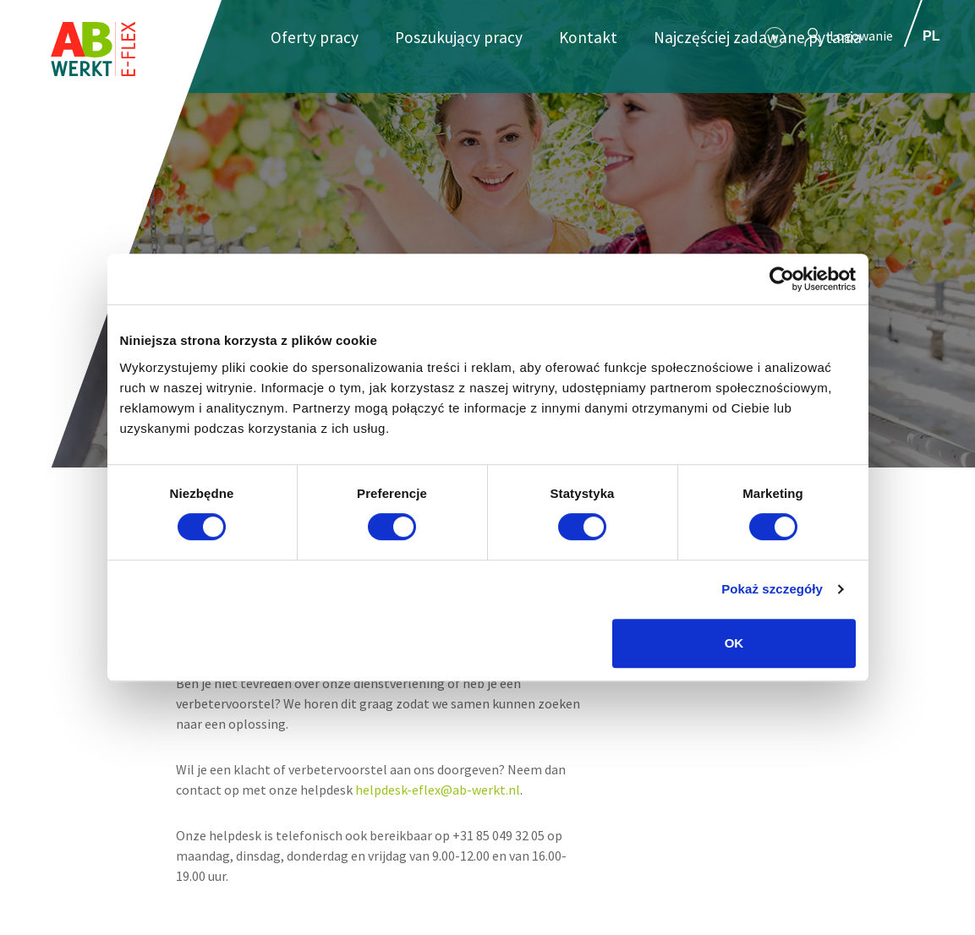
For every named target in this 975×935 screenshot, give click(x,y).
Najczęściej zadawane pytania (758, 37)
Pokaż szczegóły (772, 589)
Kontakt (588, 37)
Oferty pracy (315, 37)
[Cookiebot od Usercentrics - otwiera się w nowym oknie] (782, 279)
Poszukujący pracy (459, 37)
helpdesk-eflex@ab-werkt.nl (437, 789)
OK (734, 643)
